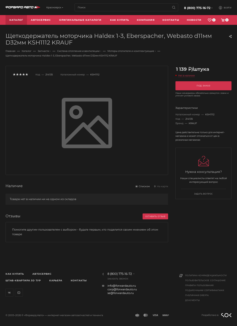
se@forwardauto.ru (120, 293)
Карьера (55, 280)
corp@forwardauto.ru (122, 289)
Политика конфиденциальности (206, 275)
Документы (192, 300)
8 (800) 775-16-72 (197, 8)
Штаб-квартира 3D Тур (23, 280)
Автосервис (41, 273)
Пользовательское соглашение (205, 280)
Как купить (15, 273)
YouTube (19, 293)
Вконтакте (9, 293)
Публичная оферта (197, 295)
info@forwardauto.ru (121, 285)
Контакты (79, 280)
